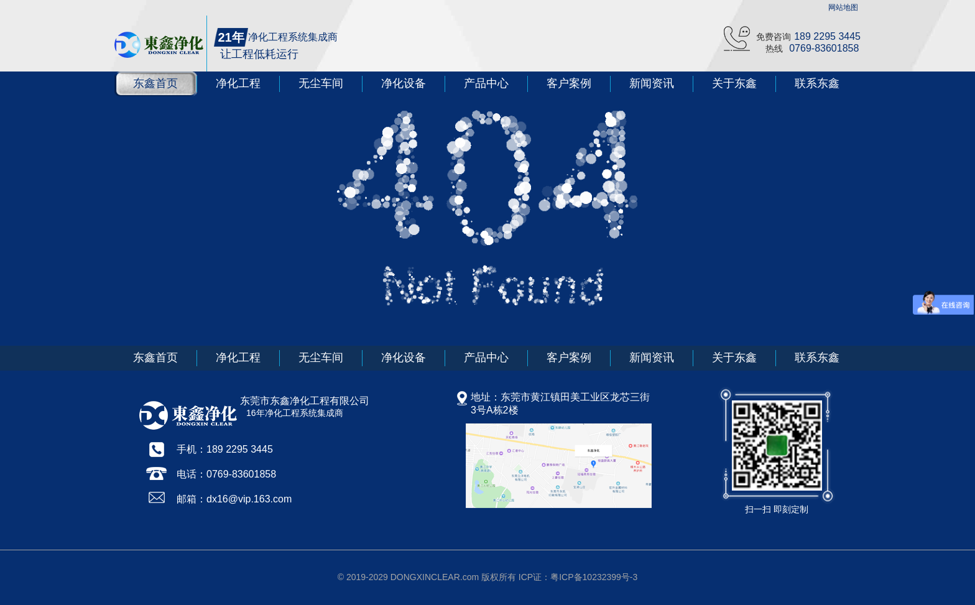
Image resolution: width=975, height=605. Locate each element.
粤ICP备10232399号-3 (593, 577)
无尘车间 (320, 83)
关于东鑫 (734, 83)
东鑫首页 (155, 83)
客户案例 (569, 83)
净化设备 (403, 83)
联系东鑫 (817, 83)
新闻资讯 (651, 83)
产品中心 (486, 83)
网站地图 (843, 7)
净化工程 (238, 83)
